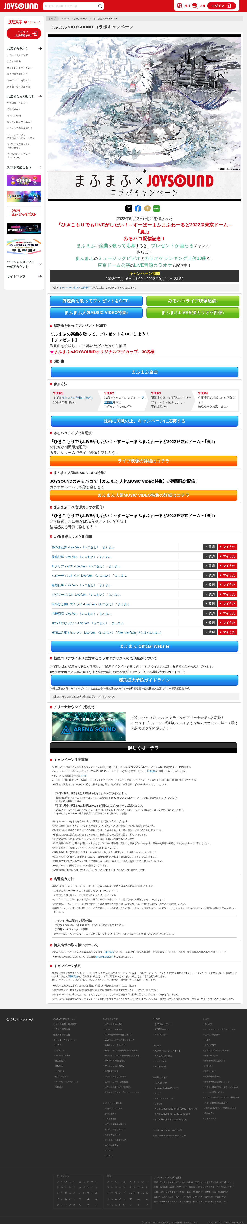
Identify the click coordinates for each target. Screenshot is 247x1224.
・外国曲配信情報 (110, 1071)
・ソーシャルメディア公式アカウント (219, 1029)
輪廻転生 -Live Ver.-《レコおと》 (74, 585)
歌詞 (212, 546)
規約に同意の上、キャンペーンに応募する (145, 421)
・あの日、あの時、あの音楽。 (116, 1082)
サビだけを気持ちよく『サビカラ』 (18, 146)
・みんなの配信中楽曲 (162, 1056)
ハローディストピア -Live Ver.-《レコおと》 (82, 575)
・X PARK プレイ (160, 1035)
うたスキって (34, 22)
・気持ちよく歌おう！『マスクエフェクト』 (122, 1092)
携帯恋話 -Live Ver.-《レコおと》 (74, 613)
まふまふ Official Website (144, 646)
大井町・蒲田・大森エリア (216, 1192)
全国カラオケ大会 (61, 1034)
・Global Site (208, 1113)
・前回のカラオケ (61, 1076)
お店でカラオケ (17, 48)
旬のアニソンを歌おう (18, 80)
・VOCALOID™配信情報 (114, 1061)
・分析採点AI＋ (109, 1114)
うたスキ (57, 1045)
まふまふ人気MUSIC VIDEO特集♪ (96, 312)
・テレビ (156, 1093)
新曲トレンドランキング (19, 67)
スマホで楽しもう (19, 167)
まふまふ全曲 (145, 372)
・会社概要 (207, 1024)
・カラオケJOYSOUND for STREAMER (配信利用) (175, 1109)
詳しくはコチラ (143, 747)
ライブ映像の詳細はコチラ (144, 460)
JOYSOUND (21, 7)
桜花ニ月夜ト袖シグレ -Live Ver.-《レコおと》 (83, 632)
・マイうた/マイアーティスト (66, 1082)
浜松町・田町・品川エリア (191, 1192)
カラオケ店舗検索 (61, 1029)
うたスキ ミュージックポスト (167, 1051)
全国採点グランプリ (17, 103)
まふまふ (108, 547)
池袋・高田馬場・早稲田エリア (167, 1187)
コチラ (83, 775)
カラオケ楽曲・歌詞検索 (64, 1024)
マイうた (229, 546)
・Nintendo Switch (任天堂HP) (166, 1088)
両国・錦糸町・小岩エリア (165, 1201)
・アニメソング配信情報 (113, 1066)
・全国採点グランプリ (112, 1109)
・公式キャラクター (211, 1035)
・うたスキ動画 (109, 1119)
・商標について (209, 1071)
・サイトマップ (209, 1118)
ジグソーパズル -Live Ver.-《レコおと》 (79, 594)
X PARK (156, 1019)
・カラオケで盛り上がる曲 (114, 1076)
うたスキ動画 (14, 115)
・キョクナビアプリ (111, 1135)
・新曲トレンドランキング (114, 1045)
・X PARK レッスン (161, 1029)
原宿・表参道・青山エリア (216, 1201)
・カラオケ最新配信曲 (112, 1024)
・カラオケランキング (112, 1029)
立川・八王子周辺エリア (221, 1187)
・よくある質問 (210, 1045)
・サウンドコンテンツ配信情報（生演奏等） (122, 1056)
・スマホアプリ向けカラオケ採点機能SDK (221, 1097)
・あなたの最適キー (111, 1145)
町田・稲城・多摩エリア (192, 1197)
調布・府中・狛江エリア (215, 1197)
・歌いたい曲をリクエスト (114, 1129)
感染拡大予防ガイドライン (144, 680)
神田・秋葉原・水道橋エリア (195, 1187)
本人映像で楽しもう (17, 74)
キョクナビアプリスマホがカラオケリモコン (21, 136)
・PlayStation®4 (160, 1083)
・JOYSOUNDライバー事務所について (219, 1108)
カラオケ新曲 (14, 61)
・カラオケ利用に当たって (214, 1061)
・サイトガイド (159, 1061)
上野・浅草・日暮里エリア (165, 1192)
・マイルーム (59, 1050)
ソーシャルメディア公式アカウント (20, 264)
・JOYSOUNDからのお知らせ (216, 1050)
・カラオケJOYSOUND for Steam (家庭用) (171, 1114)
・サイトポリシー (210, 1056)
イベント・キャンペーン (74, 18)
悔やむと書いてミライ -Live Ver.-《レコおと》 (83, 604)
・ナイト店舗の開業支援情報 (215, 1103)
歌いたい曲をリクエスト (19, 122)
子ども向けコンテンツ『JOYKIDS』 (18, 156)
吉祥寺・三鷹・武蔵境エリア (166, 1197)
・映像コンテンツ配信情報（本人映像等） (121, 1050)
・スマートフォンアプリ (163, 1098)
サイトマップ (16, 276)
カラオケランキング (17, 55)
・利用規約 (207, 1066)
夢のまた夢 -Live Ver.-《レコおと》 (76, 547)
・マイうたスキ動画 (61, 1055)
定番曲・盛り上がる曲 (18, 86)
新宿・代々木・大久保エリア (166, 1182)
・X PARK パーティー (162, 1024)
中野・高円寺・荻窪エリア (191, 1201)
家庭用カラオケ (160, 1077)
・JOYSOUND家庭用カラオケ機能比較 (170, 1119)
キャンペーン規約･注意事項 (74, 287)
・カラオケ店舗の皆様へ (213, 1092)
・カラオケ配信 (159, 1066)
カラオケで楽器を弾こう (19, 128)
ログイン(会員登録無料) (23, 33)
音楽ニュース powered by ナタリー (169, 1135)
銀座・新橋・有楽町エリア (220, 1182)
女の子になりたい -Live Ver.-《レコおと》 (80, 623)
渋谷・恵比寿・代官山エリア (194, 1182)
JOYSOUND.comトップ (64, 1019)
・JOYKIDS (108, 1156)
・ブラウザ (157, 1104)
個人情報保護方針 (104, 956)
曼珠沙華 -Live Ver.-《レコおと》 (74, 556)
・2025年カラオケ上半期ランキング (118, 1040)
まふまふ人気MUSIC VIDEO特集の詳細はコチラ (143, 495)
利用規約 (151, 771)
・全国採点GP (59, 1061)
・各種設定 (58, 1087)
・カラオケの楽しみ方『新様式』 (117, 1087)
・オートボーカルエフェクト (115, 1140)
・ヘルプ (206, 1040)
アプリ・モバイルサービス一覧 (167, 1130)
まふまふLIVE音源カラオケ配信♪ (193, 312)
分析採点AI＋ (14, 109)
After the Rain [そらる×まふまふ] (139, 632)
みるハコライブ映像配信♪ (193, 300)
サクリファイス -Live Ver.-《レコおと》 (79, 566)
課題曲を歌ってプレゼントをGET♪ (96, 300)
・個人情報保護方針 (211, 1076)
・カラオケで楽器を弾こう (114, 1124)
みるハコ (157, 1045)
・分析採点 (58, 1066)
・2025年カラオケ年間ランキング (117, 1035)
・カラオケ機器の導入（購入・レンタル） (221, 1087)
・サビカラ (108, 1150)
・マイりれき (59, 1071)
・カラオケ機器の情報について (216, 1082)
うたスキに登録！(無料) (77, 397)
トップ (52, 18)
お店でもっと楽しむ (20, 96)
